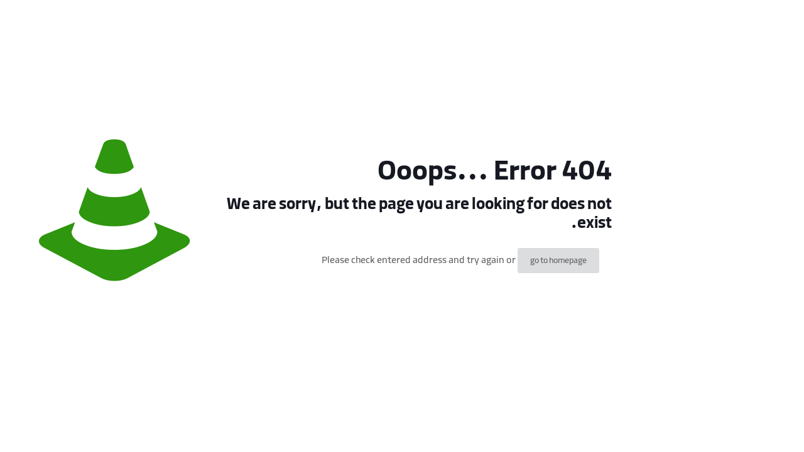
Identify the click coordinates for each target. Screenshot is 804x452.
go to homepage (558, 260)
